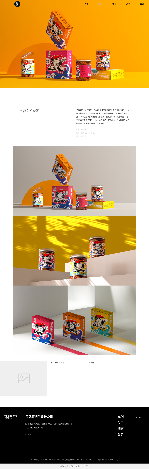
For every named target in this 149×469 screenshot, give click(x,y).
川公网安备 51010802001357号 (106, 459)
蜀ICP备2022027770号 (85, 459)
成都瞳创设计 (69, 459)
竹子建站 (87, 466)
